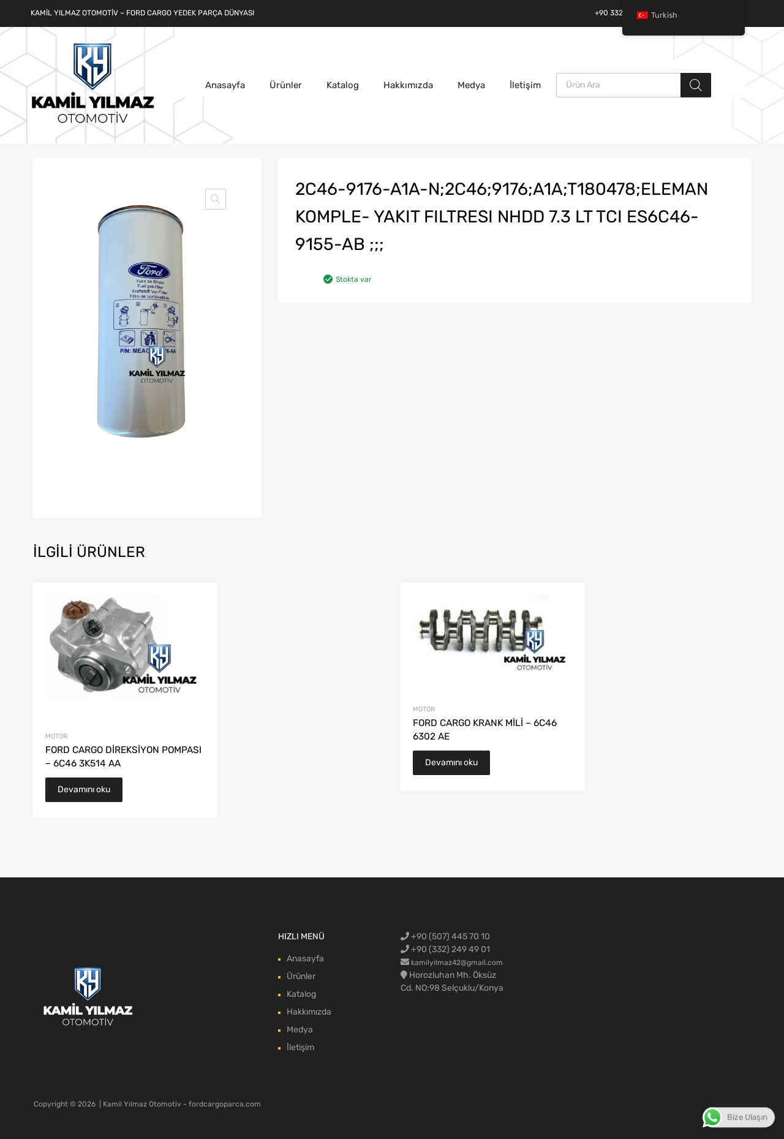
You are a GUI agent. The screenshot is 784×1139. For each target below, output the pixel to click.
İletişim (525, 85)
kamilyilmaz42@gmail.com (457, 962)
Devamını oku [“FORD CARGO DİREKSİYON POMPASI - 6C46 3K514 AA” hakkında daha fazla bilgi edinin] (84, 789)
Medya (471, 85)
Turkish (657, 15)
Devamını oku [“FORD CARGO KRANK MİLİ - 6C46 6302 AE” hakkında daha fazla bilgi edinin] (451, 762)
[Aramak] (695, 85)
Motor (56, 736)
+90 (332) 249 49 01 (445, 949)
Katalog (342, 85)
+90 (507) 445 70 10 (445, 936)
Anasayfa (225, 85)
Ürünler (286, 85)
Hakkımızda (408, 85)
